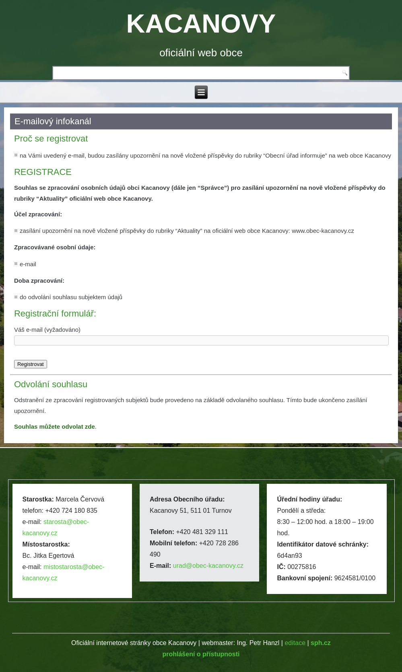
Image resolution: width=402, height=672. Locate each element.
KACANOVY (201, 23)
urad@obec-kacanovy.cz (208, 565)
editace (294, 642)
